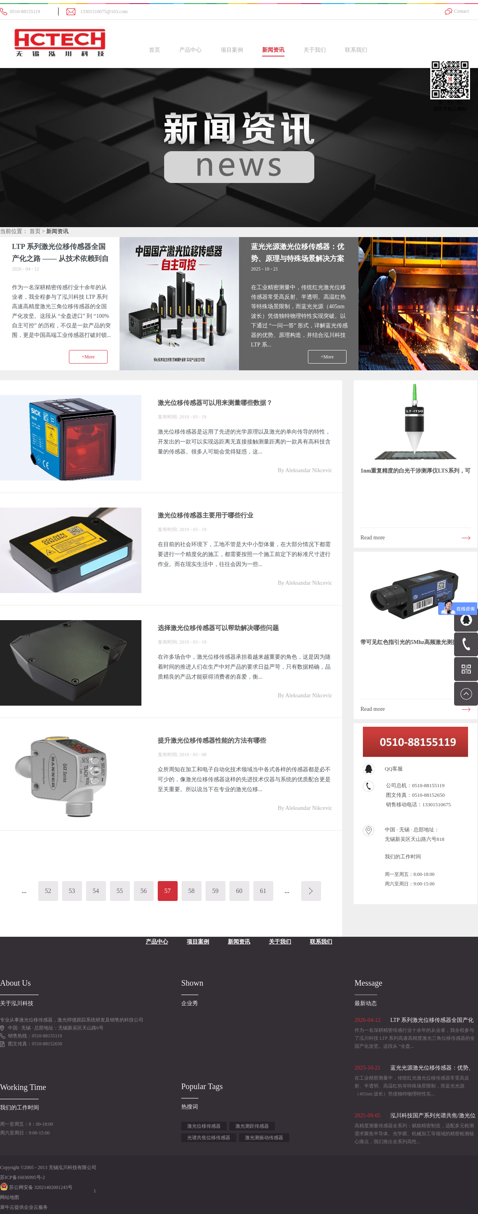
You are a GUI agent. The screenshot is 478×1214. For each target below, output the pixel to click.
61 (263, 890)
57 (168, 890)
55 (120, 890)
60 (239, 890)
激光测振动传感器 (264, 1137)
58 (191, 890)
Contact (461, 11)
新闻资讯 (57, 231)
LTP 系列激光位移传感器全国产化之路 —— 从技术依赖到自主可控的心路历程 (60, 258)
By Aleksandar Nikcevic (305, 470)
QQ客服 (394, 769)
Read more (372, 538)
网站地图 (9, 1197)
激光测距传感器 (252, 1126)
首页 (154, 50)
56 (144, 890)
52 (48, 890)
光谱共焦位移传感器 (208, 1137)
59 (215, 890)
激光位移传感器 (204, 1126)
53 (72, 890)
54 (96, 890)
